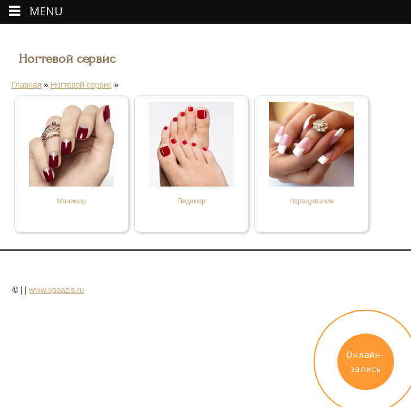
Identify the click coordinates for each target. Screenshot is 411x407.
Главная (26, 84)
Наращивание (311, 201)
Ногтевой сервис (81, 84)
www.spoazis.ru (56, 290)
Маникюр (71, 201)
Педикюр (191, 201)
